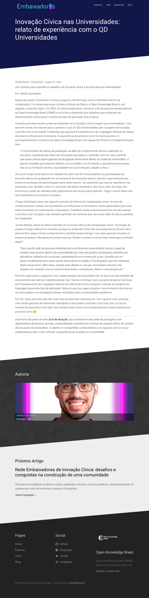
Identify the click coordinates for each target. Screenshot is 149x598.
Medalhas (119, 5)
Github (61, 544)
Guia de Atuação (57, 319)
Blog (130, 5)
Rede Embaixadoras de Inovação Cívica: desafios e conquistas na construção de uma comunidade (65, 472)
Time (108, 5)
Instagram (63, 561)
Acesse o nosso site (108, 571)
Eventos (98, 5)
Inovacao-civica (37, 82)
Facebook (63, 550)
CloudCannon (76, 582)
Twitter (61, 555)
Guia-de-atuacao (22, 82)
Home (18, 544)
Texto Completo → (26, 495)
